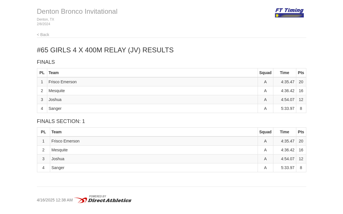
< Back (43, 34)
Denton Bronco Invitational (77, 11)
